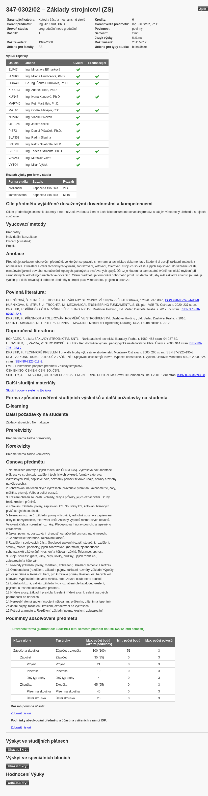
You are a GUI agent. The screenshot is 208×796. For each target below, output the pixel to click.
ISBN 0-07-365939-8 (191, 375)
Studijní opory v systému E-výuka (28, 390)
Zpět (202, 9)
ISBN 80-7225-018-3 (28, 361)
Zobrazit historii (21, 713)
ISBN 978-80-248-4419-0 (182, 300)
